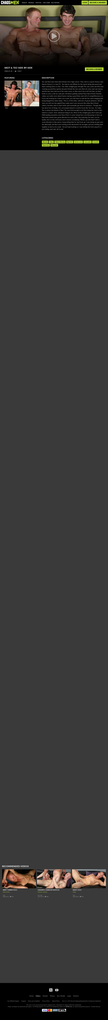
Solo (4, 895)
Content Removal (95, 1006)
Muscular (54, 145)
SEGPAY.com (69, 1006)
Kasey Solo (77, 890)
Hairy (51, 142)
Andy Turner (6, 892)
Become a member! (94, 69)
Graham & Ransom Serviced (48, 890)
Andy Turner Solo (10, 890)
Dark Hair (46, 145)
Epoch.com (17, 1006)
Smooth (95, 142)
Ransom (40, 892)
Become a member (98, 2)
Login (85, 2)
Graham (45, 892)
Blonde (45, 142)
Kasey (74, 892)
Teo (6, 108)
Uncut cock (78, 142)
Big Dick (69, 142)
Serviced (40, 895)
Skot (25, 108)
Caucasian (87, 142)
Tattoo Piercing (60, 142)
